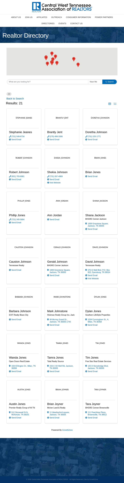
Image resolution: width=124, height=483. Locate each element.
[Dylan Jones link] (100, 297)
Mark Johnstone (57, 311)
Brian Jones (92, 172)
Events (62, 23)
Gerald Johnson (57, 261)
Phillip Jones (17, 215)
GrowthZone (67, 430)
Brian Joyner (55, 404)
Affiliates (42, 17)
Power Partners (104, 17)
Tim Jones (91, 357)
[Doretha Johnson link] (100, 118)
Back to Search (15, 98)
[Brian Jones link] (100, 158)
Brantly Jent (54, 132)
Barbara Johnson (20, 311)
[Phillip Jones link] (23, 201)
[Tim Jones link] (100, 343)
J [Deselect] (9, 94)
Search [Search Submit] (109, 82)
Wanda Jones (17, 357)
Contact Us (76, 23)
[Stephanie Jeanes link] (24, 118)
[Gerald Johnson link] (62, 247)
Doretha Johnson (96, 132)
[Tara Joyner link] (100, 390)
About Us (16, 17)
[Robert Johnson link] (23, 158)
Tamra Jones (55, 357)
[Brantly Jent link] (62, 118)
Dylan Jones (93, 311)
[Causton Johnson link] (24, 247)
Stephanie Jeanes (20, 132)
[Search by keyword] (47, 82)
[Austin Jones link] (23, 390)
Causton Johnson (20, 261)
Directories (48, 23)
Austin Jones (17, 404)
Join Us (28, 17)
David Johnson (94, 261)
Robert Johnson (19, 172)
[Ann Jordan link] (62, 201)
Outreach (56, 17)
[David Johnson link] (100, 247)
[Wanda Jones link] (23, 343)
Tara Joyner (92, 404)
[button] (56, 63)
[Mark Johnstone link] (62, 297)
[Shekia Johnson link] (62, 158)
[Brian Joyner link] (62, 390)
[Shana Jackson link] (100, 201)
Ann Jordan (54, 215)
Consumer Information (78, 17)
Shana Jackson (95, 215)
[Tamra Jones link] (62, 343)
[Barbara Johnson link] (24, 297)
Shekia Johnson (57, 172)
